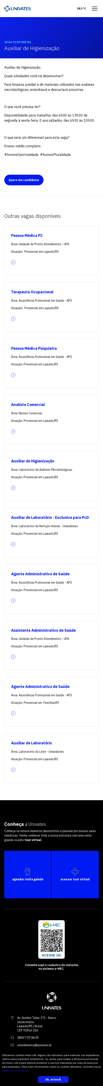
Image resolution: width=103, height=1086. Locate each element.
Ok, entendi (53, 1079)
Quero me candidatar (24, 180)
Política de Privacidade (15, 1070)
